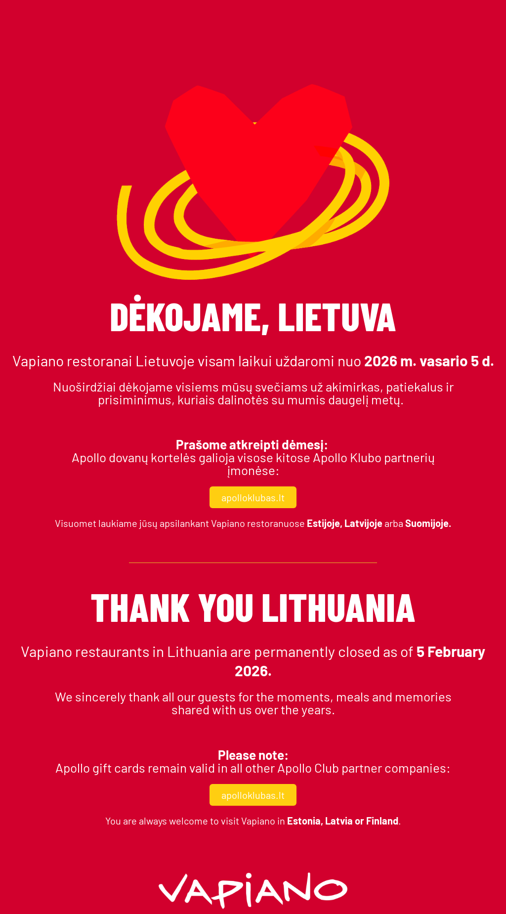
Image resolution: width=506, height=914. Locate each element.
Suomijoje (427, 523)
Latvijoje (364, 523)
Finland (382, 821)
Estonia (304, 821)
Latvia (339, 821)
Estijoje (323, 523)
